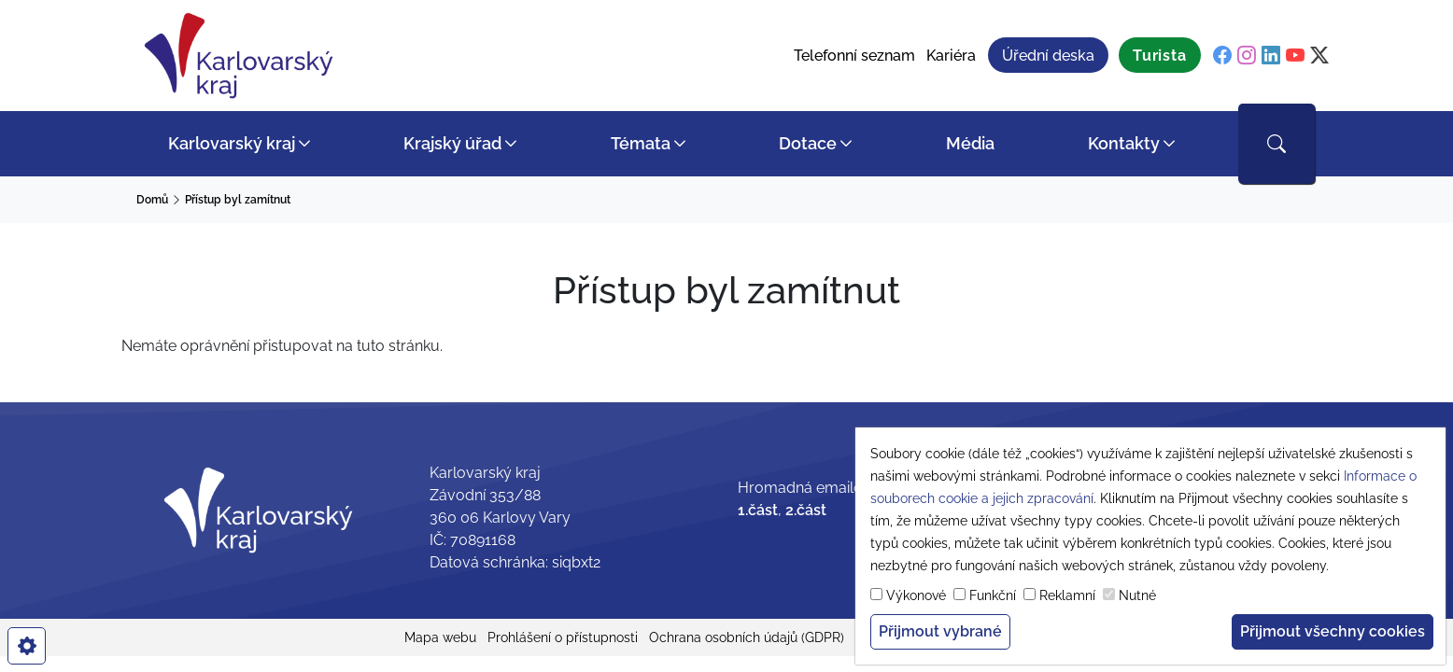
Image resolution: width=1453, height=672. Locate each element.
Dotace (808, 143)
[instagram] (1246, 56)
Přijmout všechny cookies (1332, 631)
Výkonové (916, 595)
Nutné (1137, 595)
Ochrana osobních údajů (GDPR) (746, 637)
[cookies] (26, 646)
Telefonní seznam (854, 55)
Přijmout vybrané (940, 631)
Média (970, 143)
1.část (758, 510)
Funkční (992, 595)
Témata (640, 143)
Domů (152, 199)
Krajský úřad (452, 143)
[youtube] (1295, 56)
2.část (805, 510)
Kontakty (1124, 143)
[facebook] (1222, 56)
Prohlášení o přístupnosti (562, 637)
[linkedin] (1271, 56)
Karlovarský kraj (231, 143)
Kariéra (951, 55)
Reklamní (1067, 595)
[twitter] (1319, 56)
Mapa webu (440, 637)
